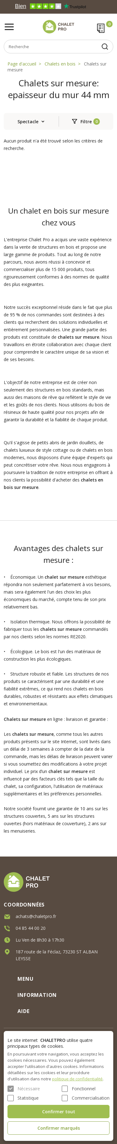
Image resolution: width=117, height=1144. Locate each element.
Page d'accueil (21, 64)
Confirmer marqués (58, 1128)
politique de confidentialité (77, 1079)
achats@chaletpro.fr (36, 916)
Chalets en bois (60, 64)
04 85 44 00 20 (31, 928)
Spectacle (27, 121)
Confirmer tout (58, 1112)
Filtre (86, 121)
